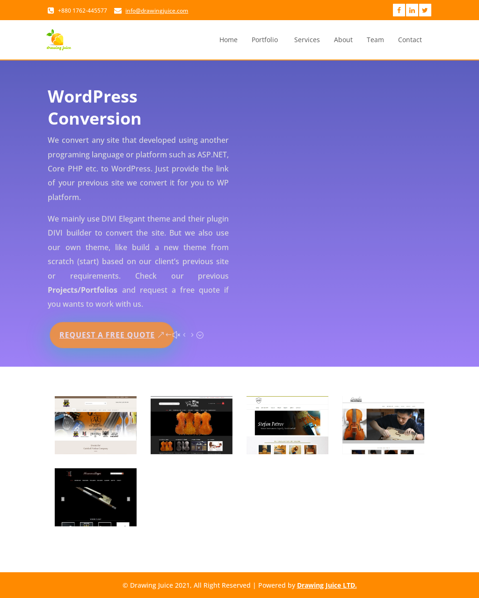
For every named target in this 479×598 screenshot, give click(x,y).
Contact (410, 39)
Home (228, 39)
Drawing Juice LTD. (327, 585)
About (343, 39)
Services (307, 39)
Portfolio (265, 39)
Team (375, 39)
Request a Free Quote (108, 333)
